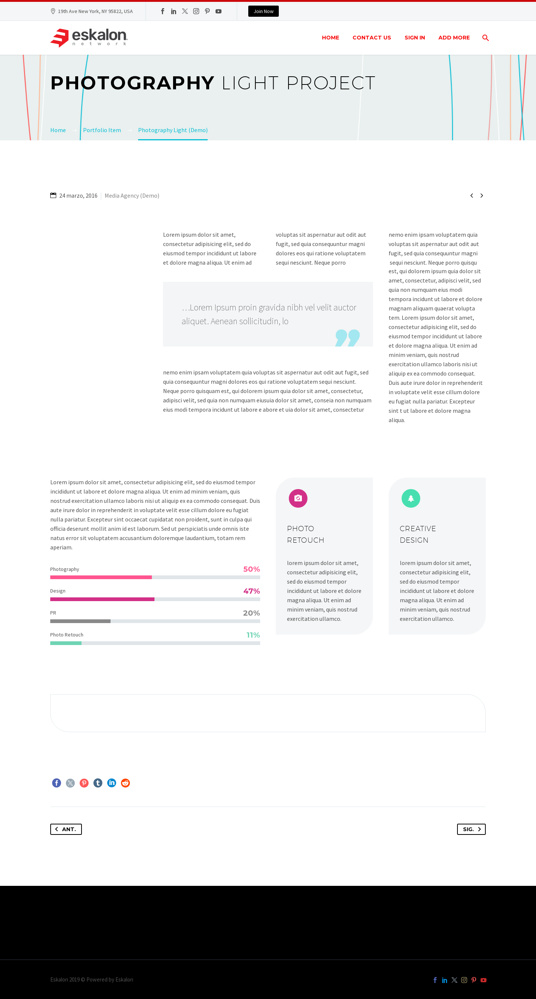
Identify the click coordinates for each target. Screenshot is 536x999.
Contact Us (371, 37)
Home (330, 37)
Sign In (415, 37)
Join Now (263, 11)
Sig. (473, 829)
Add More (454, 37)
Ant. (64, 829)
